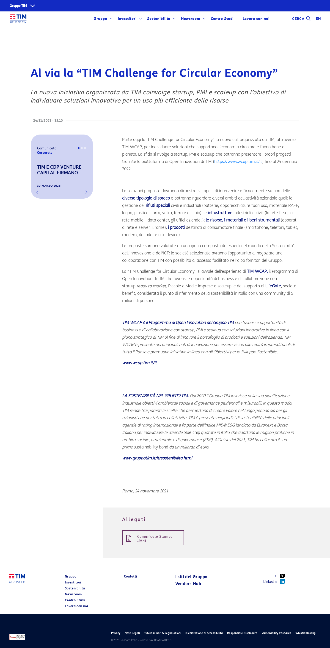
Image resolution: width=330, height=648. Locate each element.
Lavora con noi (256, 19)
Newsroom (190, 19)
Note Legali (132, 633)
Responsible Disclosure (242, 633)
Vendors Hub (188, 583)
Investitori (127, 19)
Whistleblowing (305, 633)
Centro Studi (222, 19)
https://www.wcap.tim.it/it (238, 161)
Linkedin (275, 581)
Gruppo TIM (18, 6)
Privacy (115, 633)
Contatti (130, 576)
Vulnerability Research (276, 633)
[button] (37, 192)
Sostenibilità (158, 19)
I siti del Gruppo (191, 576)
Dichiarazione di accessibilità (204, 633)
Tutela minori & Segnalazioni (162, 633)
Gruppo (100, 19)
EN (318, 19)
